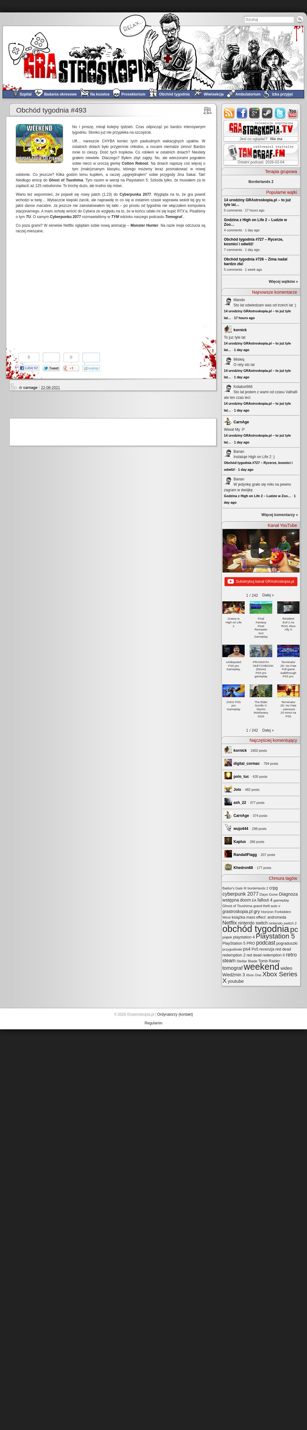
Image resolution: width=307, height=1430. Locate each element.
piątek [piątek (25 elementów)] (227, 937)
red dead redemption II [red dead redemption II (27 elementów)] (266, 955)
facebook (242, 113)
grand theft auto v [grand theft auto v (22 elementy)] (266, 906)
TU (28, 217)
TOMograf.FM (260, 154)
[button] (268, 595)
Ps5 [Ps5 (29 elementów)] (254, 949)
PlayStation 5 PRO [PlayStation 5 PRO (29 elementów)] (238, 943)
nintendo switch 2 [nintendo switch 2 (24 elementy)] (283, 923)
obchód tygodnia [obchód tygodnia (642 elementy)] (255, 929)
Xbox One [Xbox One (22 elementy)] (253, 975)
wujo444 (241, 828)
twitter (280, 113)
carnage (30, 387)
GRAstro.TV (260, 131)
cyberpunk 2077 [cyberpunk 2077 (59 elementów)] (240, 894)
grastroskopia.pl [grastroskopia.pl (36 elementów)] (237, 911)
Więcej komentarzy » (279, 515)
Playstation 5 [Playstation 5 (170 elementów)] (275, 936)
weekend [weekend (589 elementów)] (261, 967)
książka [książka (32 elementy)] (238, 917)
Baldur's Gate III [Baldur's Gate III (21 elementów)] (234, 888)
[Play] (261, 550)
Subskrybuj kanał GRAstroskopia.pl (261, 582)
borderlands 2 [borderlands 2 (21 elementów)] (257, 888)
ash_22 (240, 802)
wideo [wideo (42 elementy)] (286, 968)
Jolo (237, 789)
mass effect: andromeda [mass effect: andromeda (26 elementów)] (266, 917)
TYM (115, 217)
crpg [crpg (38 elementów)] (273, 887)
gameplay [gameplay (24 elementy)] (281, 900)
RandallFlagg (245, 855)
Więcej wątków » (283, 281)
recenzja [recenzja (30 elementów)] (266, 949)
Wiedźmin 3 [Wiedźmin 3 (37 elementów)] (233, 974)
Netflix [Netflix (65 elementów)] (229, 923)
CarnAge (241, 422)
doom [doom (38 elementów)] (245, 900)
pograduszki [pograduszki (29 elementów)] (286, 943)
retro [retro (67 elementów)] (291, 955)
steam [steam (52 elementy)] (229, 960)
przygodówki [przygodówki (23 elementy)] (232, 949)
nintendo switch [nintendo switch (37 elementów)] (253, 922)
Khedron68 (243, 868)
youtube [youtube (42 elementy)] (236, 981)
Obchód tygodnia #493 (51, 110)
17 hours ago (244, 318)
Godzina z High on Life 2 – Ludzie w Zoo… (257, 496)
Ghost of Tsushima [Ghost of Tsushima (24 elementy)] (237, 906)
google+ (254, 113)
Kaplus (240, 842)
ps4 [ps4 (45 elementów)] (247, 948)
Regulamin (153, 1023)
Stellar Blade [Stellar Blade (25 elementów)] (247, 961)
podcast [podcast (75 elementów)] (265, 943)
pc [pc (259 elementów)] (294, 929)
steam (267, 113)
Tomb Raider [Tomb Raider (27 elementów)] (269, 961)
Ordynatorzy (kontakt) (175, 1014)
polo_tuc (241, 776)
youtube (293, 113)
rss (229, 113)
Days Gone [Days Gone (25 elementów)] (269, 894)
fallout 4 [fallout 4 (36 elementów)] (264, 900)
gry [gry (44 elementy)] (257, 911)
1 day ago (241, 350)
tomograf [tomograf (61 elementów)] (232, 968)
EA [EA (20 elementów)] (254, 900)
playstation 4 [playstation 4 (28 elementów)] (244, 937)
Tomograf (173, 217)
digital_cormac (247, 763)
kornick (240, 330)
